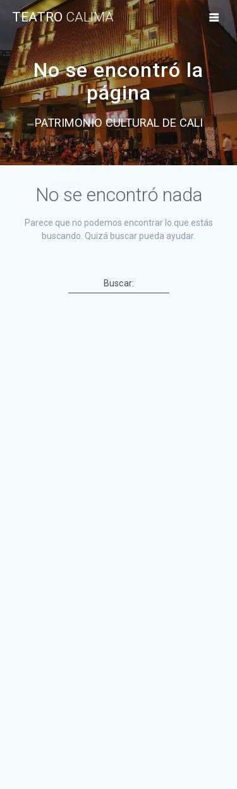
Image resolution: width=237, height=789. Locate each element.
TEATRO (63, 17)
